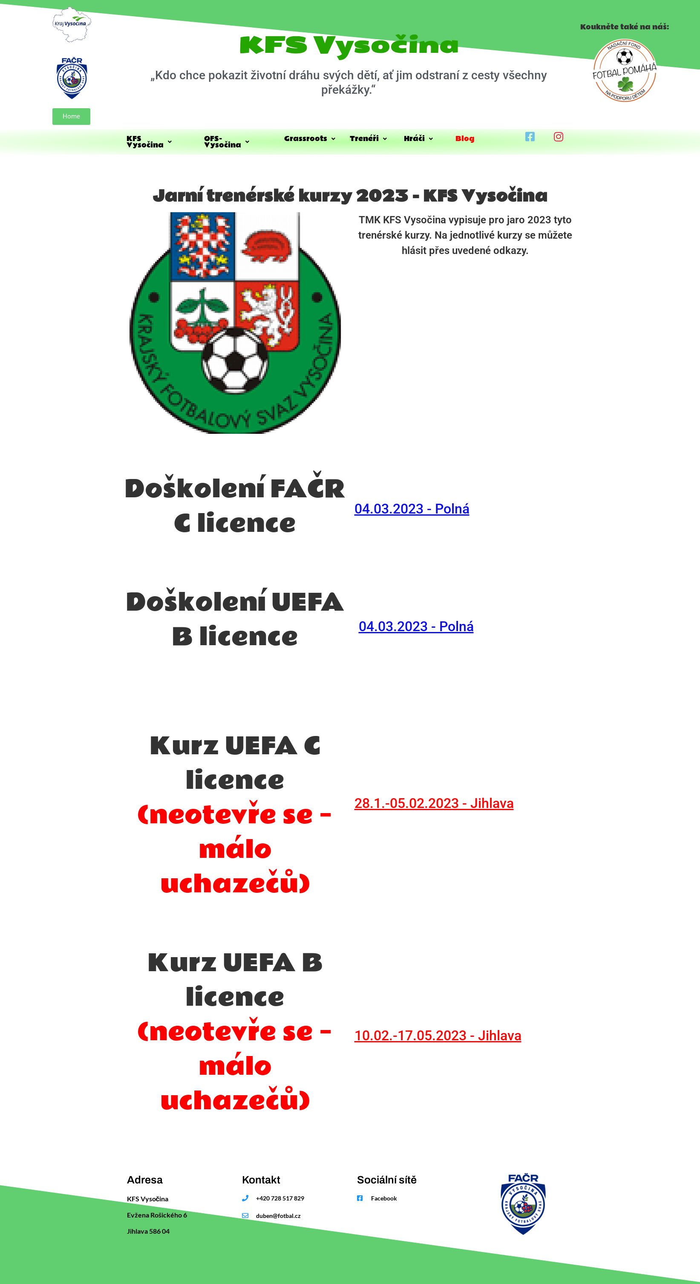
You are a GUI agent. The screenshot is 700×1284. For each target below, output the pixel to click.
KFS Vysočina (159, 138)
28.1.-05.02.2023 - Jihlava (434, 799)
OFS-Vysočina (237, 138)
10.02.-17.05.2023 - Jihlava (437, 1031)
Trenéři (370, 138)
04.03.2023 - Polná (412, 504)
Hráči (423, 138)
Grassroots (310, 138)
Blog (476, 138)
